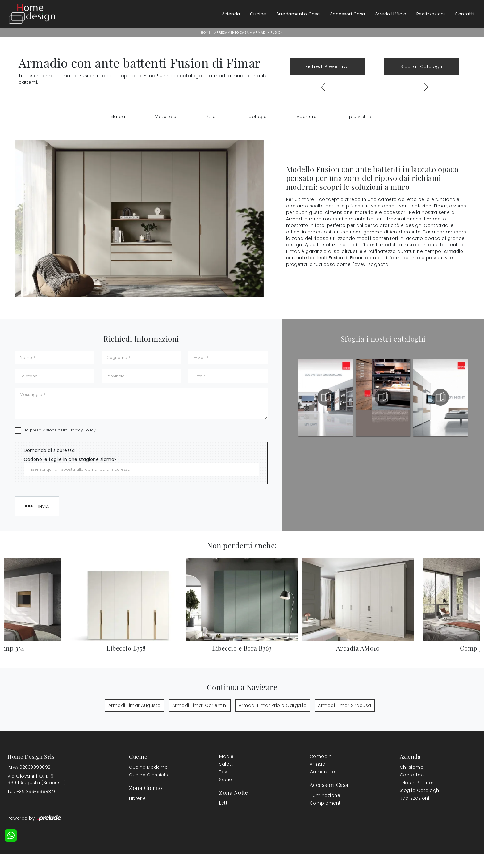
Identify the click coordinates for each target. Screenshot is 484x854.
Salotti (226, 764)
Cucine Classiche (149, 775)
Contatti (464, 14)
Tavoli (226, 772)
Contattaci (412, 775)
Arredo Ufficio (391, 14)
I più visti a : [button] (360, 116)
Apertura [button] (307, 116)
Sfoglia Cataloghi (420, 790)
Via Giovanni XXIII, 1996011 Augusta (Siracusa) (36, 779)
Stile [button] (211, 116)
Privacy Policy (82, 430)
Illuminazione (325, 795)
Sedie (225, 779)
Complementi (326, 803)
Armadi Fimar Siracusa (344, 705)
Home (205, 32)
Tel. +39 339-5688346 (32, 791)
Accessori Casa (347, 14)
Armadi (259, 32)
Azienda (231, 14)
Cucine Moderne (148, 767)
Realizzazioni (430, 14)
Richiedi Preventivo (327, 66)
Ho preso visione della (59, 430)
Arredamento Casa (298, 14)
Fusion (277, 32)
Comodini (321, 756)
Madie (226, 756)
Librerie (137, 798)
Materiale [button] (166, 116)
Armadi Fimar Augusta (134, 705)
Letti (224, 803)
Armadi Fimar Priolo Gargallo (273, 705)
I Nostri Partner (417, 783)
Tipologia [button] (256, 116)
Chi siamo (412, 767)
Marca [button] (117, 116)
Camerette (322, 772)
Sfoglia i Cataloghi (422, 66)
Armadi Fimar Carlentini (199, 705)
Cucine (258, 14)
